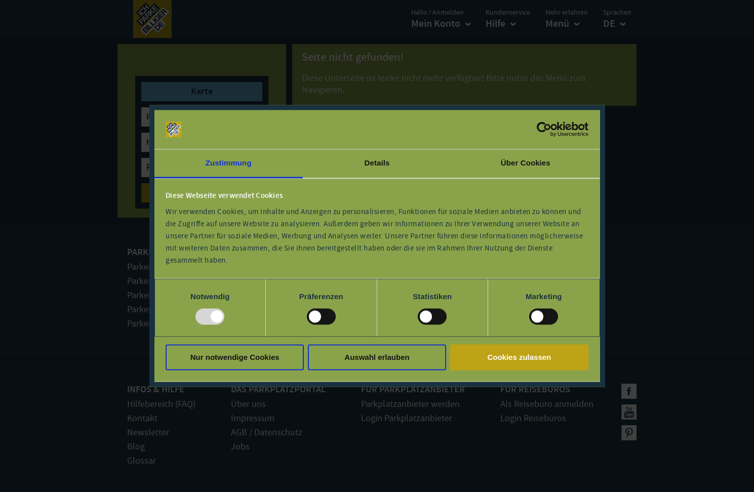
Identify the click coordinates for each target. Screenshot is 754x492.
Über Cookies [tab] (525, 162)
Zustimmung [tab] (229, 162)
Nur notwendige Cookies (235, 357)
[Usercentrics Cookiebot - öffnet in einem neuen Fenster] (544, 129)
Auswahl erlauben (376, 357)
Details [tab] (377, 162)
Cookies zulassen (519, 357)
